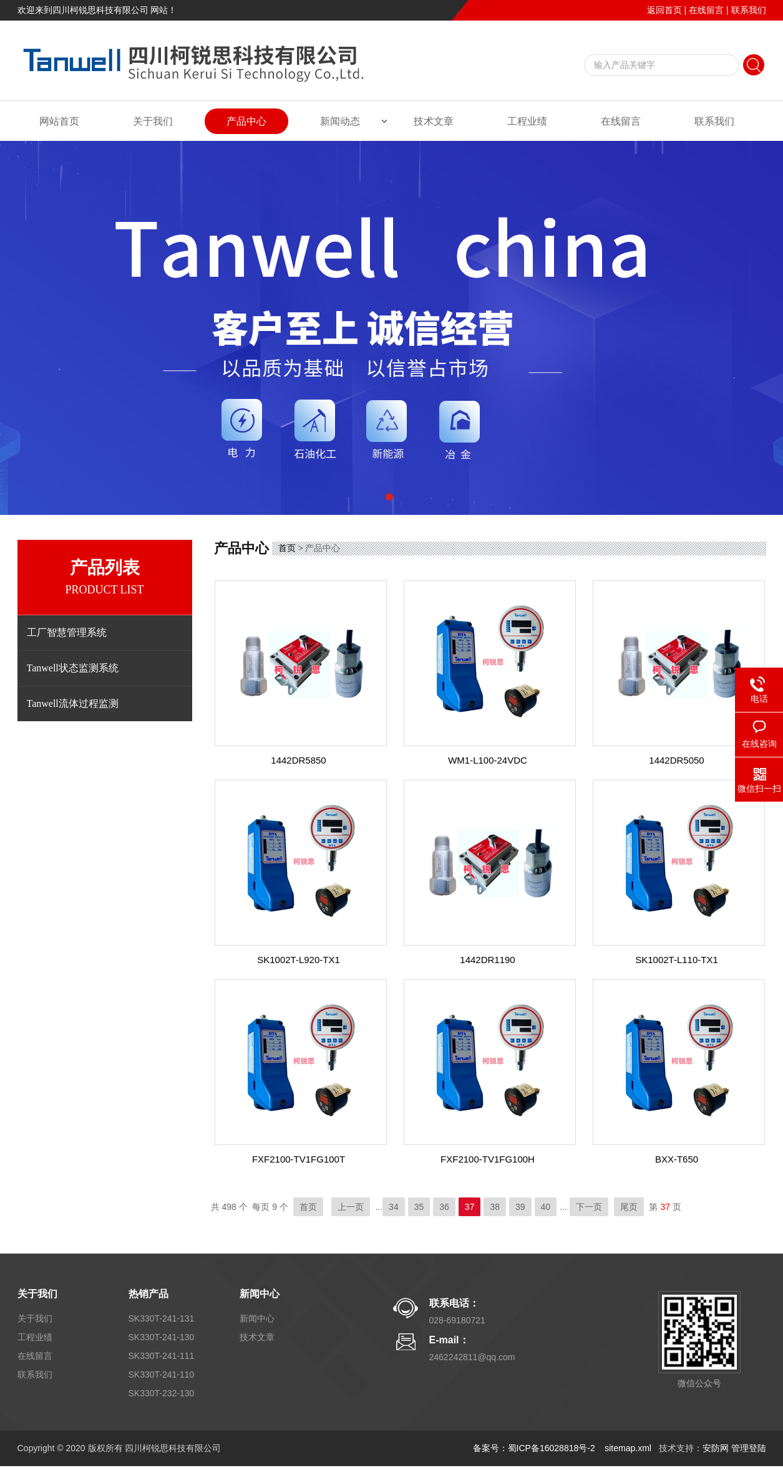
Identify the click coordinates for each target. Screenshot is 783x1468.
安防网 (716, 1448)
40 (546, 1207)
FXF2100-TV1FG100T (298, 1159)
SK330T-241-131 (162, 1318)
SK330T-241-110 (162, 1374)
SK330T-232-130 (162, 1393)
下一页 (589, 1207)
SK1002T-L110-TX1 (676, 959)
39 (520, 1207)
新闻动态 (340, 121)
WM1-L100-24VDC (487, 760)
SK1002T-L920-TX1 (298, 959)
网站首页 (59, 121)
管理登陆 (748, 1448)
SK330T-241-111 (162, 1356)
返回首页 (664, 10)
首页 (287, 548)
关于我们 (153, 121)
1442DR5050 (676, 760)
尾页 (629, 1207)
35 (419, 1207)
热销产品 (148, 1293)
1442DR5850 (298, 760)
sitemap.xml (628, 1448)
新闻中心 (260, 1293)
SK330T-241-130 (162, 1337)
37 (470, 1207)
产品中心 (246, 121)
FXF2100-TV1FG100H (487, 1159)
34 (394, 1207)
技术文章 (434, 121)
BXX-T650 (676, 1159)
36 (444, 1207)
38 (495, 1207)
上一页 (351, 1207)
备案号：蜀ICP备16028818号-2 (535, 1448)
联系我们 (748, 10)
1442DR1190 (487, 959)
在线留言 (706, 10)
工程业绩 (527, 121)
